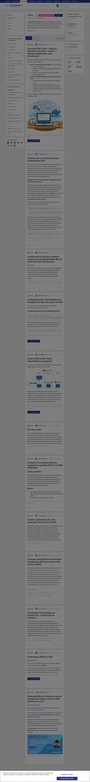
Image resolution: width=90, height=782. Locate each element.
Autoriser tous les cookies (67, 778)
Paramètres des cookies (67, 774)
